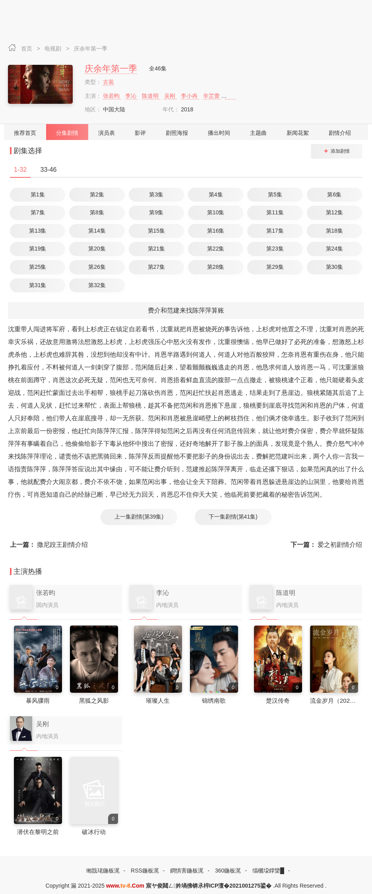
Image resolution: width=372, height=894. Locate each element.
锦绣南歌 (214, 700)
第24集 (334, 248)
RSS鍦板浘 (145, 870)
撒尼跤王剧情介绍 (49, 544)
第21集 (156, 248)
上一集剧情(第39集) (138, 516)
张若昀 (112, 96)
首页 (27, 48)
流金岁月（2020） (334, 700)
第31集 (37, 285)
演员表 (106, 133)
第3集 (156, 194)
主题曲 (258, 133)
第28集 (216, 267)
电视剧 (54, 48)
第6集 (334, 194)
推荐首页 (25, 133)
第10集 (216, 212)
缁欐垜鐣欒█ (268, 870)
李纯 (231, 96)
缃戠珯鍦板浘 (103, 870)
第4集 (216, 194)
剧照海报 (177, 133)
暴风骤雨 (38, 700)
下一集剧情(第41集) (233, 516)
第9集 (156, 212)
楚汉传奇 (278, 700)
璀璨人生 (158, 700)
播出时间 (219, 133)
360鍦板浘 (228, 870)
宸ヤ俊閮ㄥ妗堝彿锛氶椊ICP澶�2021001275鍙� (208, 885)
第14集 (97, 230)
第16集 (216, 230)
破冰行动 (94, 831)
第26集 (97, 267)
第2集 (97, 194)
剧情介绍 (340, 133)
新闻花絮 (298, 133)
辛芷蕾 (212, 96)
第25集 (37, 267)
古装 (108, 82)
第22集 (216, 248)
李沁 (131, 96)
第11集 (275, 212)
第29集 (275, 267)
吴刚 (170, 96)
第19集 (37, 248)
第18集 (334, 230)
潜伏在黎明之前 (38, 831)
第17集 (275, 230)
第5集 (275, 194)
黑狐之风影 (94, 700)
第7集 (38, 212)
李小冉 (190, 96)
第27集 (156, 267)
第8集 (97, 212)
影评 (140, 133)
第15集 (156, 230)
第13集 (37, 230)
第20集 (97, 248)
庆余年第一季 (90, 48)
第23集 (275, 248)
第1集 (38, 194)
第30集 (334, 267)
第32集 (97, 285)
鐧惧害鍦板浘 (186, 870)
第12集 (334, 212)
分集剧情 (67, 133)
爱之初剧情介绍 (326, 544)
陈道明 (151, 96)
